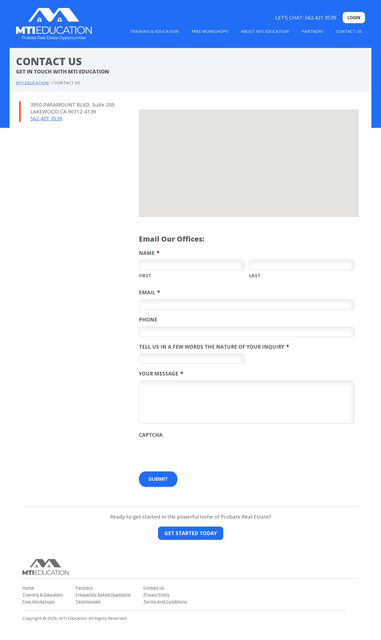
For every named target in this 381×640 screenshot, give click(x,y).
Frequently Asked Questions (103, 594)
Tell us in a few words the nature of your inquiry (214, 346)
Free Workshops (210, 31)
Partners (312, 31)
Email (149, 292)
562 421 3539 (46, 118)
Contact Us (349, 31)
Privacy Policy (156, 594)
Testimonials (88, 601)
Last (254, 276)
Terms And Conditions (165, 601)
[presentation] (179, 452)
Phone (148, 319)
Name (149, 253)
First (145, 276)
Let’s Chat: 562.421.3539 (305, 17)
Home (28, 587)
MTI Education (32, 82)
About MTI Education (265, 31)
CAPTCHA (151, 434)
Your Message (161, 373)
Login (353, 17)
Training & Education (154, 31)
